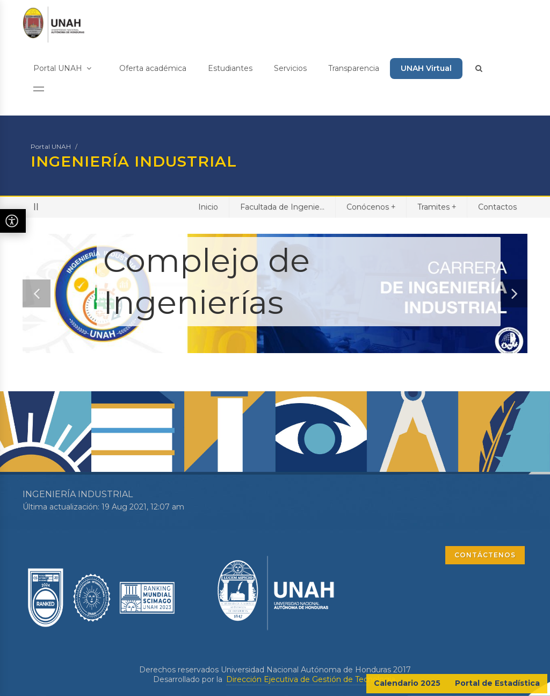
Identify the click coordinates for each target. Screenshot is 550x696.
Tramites (436, 207)
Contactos (497, 207)
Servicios (290, 68)
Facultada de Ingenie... (282, 207)
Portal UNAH (62, 68)
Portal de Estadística (497, 683)
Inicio (208, 207)
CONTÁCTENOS (485, 555)
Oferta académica (152, 68)
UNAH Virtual (426, 68)
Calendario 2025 (407, 683)
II (36, 207)
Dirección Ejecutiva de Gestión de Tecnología (310, 679)
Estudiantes (230, 68)
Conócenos (370, 207)
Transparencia (353, 68)
